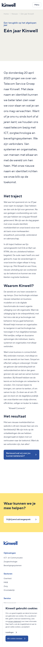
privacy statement (14, 621)
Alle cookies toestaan (14, 638)
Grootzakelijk (9, 590)
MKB (6, 582)
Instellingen (10, 632)
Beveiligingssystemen (13, 566)
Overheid (7, 578)
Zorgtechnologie (10, 562)
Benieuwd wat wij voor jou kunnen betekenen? (18, 454)
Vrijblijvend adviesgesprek (18, 519)
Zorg (6, 586)
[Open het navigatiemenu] (36, 4)
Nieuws (15, 14)
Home (6, 14)
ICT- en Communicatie (13, 558)
